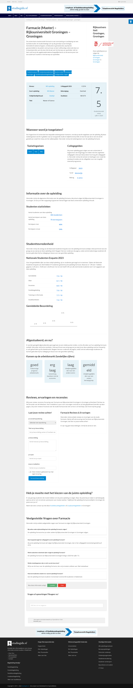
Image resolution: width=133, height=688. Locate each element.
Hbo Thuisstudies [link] (43, 652)
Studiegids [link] (29, 20)
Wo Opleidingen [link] (73, 649)
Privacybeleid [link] (12, 657)
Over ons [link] (14, 1)
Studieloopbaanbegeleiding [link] (44, 74)
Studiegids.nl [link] (25, 686)
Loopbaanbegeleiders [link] (74, 506)
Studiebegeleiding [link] (13, 667)
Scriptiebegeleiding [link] (13, 670)
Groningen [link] (96, 62)
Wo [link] (21, 15)
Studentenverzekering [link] (105, 658)
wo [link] (34, 20)
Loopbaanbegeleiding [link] (14, 676)
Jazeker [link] (52, 585)
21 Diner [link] (101, 668)
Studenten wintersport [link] (105, 661)
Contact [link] (20, 1)
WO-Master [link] (50, 91)
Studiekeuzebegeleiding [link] (14, 673)
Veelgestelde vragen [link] (61, 74)
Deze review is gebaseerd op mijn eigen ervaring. (43, 473)
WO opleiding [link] (50, 86)
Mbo (41, 152)
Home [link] (8, 1)
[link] (131, 21)
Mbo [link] (9, 15)
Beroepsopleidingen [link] (104, 649)
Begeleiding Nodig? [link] (72, 15)
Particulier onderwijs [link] (105, 652)
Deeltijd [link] (51, 96)
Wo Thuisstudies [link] (73, 652)
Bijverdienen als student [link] (106, 665)
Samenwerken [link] (13, 655)
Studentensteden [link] (46, 15)
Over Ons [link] (11, 653)
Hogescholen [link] (41, 646)
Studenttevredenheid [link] (46, 72)
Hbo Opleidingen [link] (43, 649)
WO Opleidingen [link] (40, 20)
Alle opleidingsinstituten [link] (106, 646)
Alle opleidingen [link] (31, 15)
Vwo (36, 152)
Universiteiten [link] (72, 646)
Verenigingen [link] (58, 15)
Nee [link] (62, 585)
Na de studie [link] (59, 72)
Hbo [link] (15, 15)
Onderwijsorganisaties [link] (105, 655)
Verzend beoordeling (37, 478)
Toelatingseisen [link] (32, 72)
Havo (30, 152)
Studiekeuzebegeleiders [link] (57, 506)
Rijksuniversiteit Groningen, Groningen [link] (98, 58)
